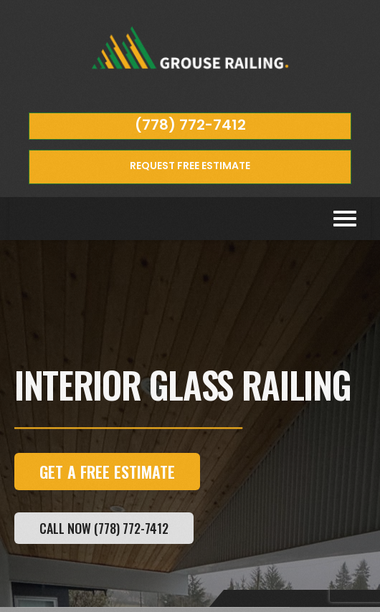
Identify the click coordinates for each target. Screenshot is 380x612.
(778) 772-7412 (190, 125)
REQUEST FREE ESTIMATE (190, 165)
